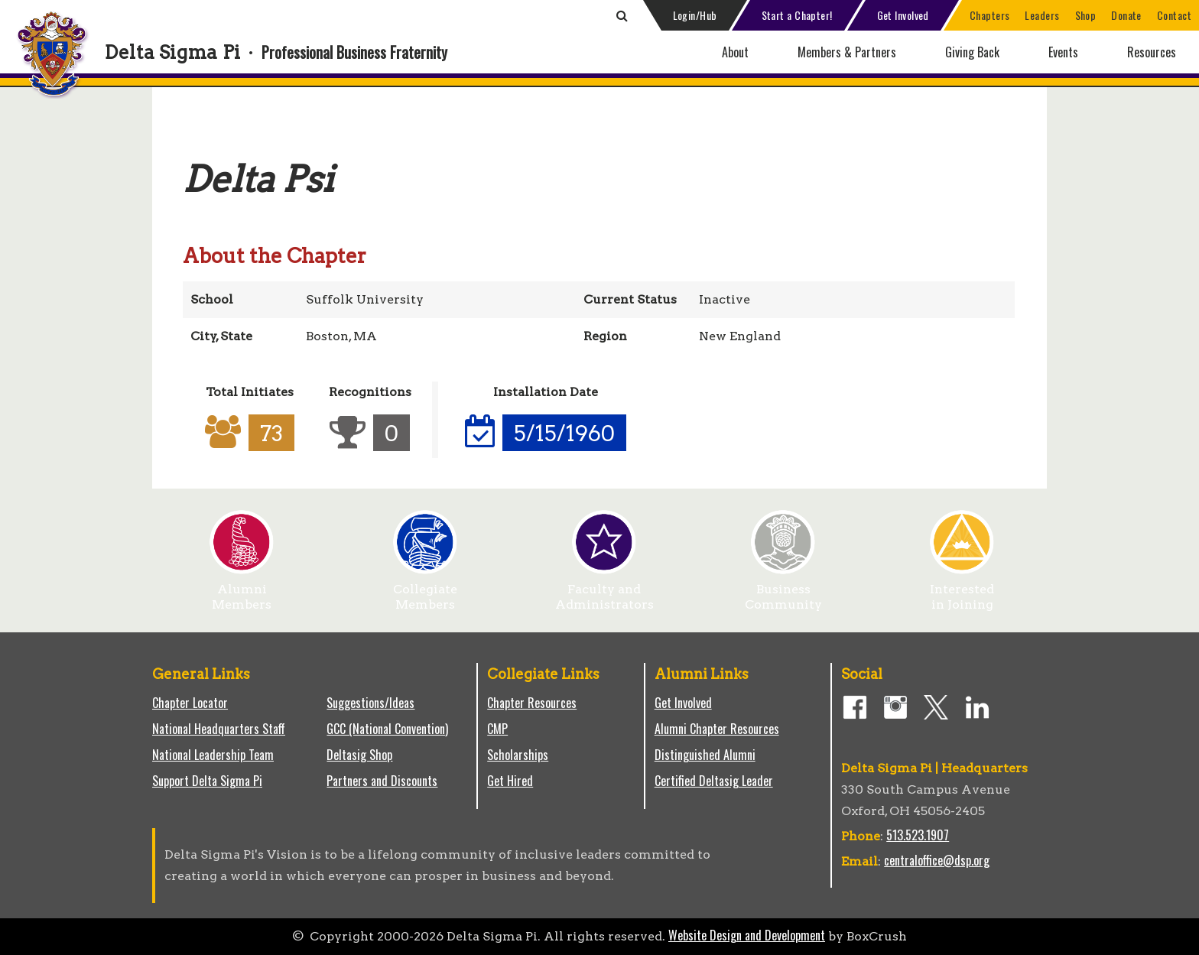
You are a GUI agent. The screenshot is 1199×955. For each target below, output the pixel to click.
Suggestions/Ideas (370, 703)
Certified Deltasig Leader (714, 780)
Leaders (1042, 15)
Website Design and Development (746, 935)
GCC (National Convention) (387, 728)
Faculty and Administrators (604, 591)
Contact (1174, 15)
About (735, 52)
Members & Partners (847, 52)
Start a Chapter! (797, 15)
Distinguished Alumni (705, 754)
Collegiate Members (425, 591)
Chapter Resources (532, 703)
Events (1063, 52)
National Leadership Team (213, 754)
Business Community (783, 591)
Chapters (990, 15)
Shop (1086, 15)
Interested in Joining (962, 591)
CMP (497, 728)
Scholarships (517, 754)
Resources (1151, 52)
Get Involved (903, 15)
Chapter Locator (190, 703)
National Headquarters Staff (218, 728)
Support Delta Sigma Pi (207, 780)
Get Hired (510, 780)
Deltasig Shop (359, 754)
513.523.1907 (917, 835)
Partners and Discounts (382, 780)
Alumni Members (241, 591)
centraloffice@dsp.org (936, 860)
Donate (1126, 15)
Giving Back (972, 52)
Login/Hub (695, 15)
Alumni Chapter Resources (717, 728)
